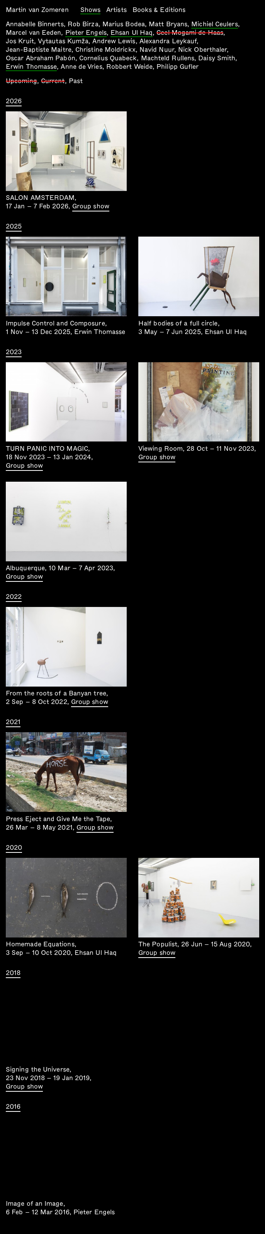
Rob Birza (83, 24)
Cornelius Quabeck (108, 58)
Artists (116, 9)
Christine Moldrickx (105, 49)
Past (76, 81)
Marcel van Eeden (33, 32)
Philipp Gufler (177, 66)
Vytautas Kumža (63, 41)
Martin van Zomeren (37, 9)
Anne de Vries (81, 66)
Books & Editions (158, 9)
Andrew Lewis (113, 41)
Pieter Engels (86, 33)
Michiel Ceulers (214, 25)
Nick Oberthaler (202, 49)
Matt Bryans (168, 24)
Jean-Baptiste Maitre (38, 49)
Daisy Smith (216, 58)
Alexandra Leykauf (168, 41)
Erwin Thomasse (31, 67)
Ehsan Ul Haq (131, 33)
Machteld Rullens (167, 58)
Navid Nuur (156, 49)
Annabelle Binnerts (35, 24)
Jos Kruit (20, 41)
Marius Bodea (123, 24)
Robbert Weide (129, 66)
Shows (90, 10)
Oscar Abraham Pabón (40, 58)
